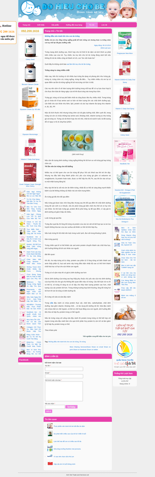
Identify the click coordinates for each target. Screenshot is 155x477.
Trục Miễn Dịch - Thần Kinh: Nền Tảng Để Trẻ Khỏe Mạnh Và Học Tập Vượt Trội (30, 233)
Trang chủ (26, 25)
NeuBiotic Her (125, 164)
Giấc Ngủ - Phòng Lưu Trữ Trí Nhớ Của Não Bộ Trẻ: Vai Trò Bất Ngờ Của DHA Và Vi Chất (30, 218)
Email (47, 373)
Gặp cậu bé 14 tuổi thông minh (64, 464)
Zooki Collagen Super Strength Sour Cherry (30, 185)
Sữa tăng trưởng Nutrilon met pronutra (67, 449)
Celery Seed (124, 135)
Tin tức (91, 25)
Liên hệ (104, 25)
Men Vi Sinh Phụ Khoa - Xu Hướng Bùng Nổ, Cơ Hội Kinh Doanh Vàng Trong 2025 (30, 354)
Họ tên (48, 365)
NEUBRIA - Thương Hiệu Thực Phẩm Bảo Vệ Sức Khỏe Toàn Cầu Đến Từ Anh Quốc (30, 309)
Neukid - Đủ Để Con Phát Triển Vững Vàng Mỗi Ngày (34, 246)
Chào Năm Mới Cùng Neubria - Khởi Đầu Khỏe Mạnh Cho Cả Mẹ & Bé (30, 264)
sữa (51, 303)
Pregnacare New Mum (125, 53)
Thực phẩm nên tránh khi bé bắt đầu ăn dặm (69, 426)
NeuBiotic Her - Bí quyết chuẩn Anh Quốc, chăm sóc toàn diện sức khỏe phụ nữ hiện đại (30, 316)
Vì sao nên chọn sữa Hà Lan (63, 456)
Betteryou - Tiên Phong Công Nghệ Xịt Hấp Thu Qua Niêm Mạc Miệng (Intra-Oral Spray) (30, 286)
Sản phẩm (55, 25)
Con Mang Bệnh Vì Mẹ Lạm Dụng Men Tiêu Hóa (128, 282)
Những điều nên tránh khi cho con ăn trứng (63, 342)
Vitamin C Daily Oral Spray (125, 109)
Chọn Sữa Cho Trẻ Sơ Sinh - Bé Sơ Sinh (128, 260)
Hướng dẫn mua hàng (74, 25)
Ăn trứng (82, 342)
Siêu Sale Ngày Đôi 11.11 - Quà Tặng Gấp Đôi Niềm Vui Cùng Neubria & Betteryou (30, 301)
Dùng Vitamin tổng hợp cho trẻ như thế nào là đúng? (128, 237)
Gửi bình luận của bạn (53, 380)
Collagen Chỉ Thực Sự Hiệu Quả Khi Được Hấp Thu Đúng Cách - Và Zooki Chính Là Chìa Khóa (30, 331)
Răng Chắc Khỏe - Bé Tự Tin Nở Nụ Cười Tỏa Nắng (34, 337)
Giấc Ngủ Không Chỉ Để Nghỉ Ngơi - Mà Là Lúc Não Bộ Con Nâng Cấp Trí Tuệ (30, 196)
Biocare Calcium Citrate (30, 84)
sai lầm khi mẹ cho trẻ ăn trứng (78, 64)
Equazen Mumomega (30, 134)
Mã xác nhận (50, 403)
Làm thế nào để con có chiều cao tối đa (67, 441)
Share (80, 347)
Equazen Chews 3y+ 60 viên (30, 109)
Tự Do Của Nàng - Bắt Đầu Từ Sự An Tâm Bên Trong (34, 201)
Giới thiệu (40, 25)
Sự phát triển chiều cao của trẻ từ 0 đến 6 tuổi (69, 434)
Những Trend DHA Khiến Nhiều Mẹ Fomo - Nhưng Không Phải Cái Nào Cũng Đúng (30, 271)
